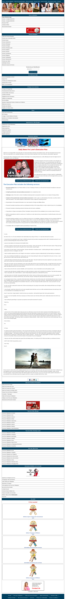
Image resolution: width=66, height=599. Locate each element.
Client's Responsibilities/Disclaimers (24, 180)
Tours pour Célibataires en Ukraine (8, 413)
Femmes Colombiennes (6, 53)
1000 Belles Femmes (6, 62)
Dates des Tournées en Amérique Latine (9, 390)
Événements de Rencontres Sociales (9, 399)
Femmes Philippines (6, 55)
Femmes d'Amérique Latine (7, 47)
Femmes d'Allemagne (6, 44)
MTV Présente (4, 114)
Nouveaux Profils (37, 1)
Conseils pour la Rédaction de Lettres (9, 80)
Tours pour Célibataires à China (8, 459)
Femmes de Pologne (6, 45)
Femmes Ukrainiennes (6, 42)
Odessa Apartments (5, 128)
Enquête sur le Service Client (7, 107)
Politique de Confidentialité (7, 98)
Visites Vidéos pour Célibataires (8, 481)
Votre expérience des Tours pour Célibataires (10, 485)
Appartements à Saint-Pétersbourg (8, 124)
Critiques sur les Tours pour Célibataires (9, 397)
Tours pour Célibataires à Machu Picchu (9, 442)
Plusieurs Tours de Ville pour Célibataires (9, 392)
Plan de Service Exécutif (52, 1)
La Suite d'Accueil (5, 489)
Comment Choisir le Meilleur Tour (8, 491)
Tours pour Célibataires (9, 1)
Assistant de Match (44, 1)
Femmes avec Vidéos (6, 61)
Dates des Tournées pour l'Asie (8, 386)
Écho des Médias (5, 100)
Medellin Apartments (6, 133)
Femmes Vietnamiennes (6, 59)
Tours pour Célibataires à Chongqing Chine (10, 463)
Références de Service (6, 104)
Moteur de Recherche (29, 1)
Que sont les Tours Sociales (7, 487)
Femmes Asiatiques (5, 49)
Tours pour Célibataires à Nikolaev (8, 426)
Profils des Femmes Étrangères (19, 1)
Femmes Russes (5, 40)
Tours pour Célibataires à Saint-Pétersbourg (10, 428)
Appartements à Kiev (6, 126)
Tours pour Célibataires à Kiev (7, 415)
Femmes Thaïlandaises (6, 57)
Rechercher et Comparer (6, 483)
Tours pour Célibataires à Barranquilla (9, 436)
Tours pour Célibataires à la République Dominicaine (12, 444)
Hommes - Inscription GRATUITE (8, 19)
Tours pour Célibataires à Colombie (8, 432)
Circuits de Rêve (5, 119)
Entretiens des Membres (6, 106)
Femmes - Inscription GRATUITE (8, 20)
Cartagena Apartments (6, 131)
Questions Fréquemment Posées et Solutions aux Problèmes (13, 102)
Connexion (59, 1)
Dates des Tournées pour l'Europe (8, 388)
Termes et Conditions (53, 597)
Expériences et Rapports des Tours (8, 477)
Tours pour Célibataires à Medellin (8, 438)
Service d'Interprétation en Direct (8, 76)
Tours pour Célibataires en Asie (8, 450)
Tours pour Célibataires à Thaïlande (8, 452)
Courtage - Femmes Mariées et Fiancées (9, 116)
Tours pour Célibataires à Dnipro (8, 418)
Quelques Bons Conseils (6, 82)
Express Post (4, 78)
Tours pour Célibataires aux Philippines (9, 454)
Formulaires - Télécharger (7, 394)
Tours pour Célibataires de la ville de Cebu (10, 456)
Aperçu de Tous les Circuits (7, 384)
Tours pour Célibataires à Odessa (8, 424)
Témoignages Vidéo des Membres (8, 479)
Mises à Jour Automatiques (7, 84)
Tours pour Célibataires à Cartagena (9, 434)
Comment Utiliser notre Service (8, 92)
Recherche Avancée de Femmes (8, 64)
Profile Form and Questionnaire (42, 180)
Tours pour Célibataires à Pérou (8, 440)
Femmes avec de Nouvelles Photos (8, 38)
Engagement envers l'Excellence (8, 96)
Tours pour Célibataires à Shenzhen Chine (10, 461)
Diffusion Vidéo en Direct (9, 494)
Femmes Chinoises (5, 51)
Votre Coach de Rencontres (7, 112)
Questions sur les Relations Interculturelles (10, 118)
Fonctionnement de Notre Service (8, 90)
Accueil (3, 1)
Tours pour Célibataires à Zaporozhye (9, 420)
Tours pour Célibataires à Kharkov (8, 422)
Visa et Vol (4, 496)
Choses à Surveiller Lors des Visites (9, 492)
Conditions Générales (6, 94)
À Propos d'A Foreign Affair (7, 88)
